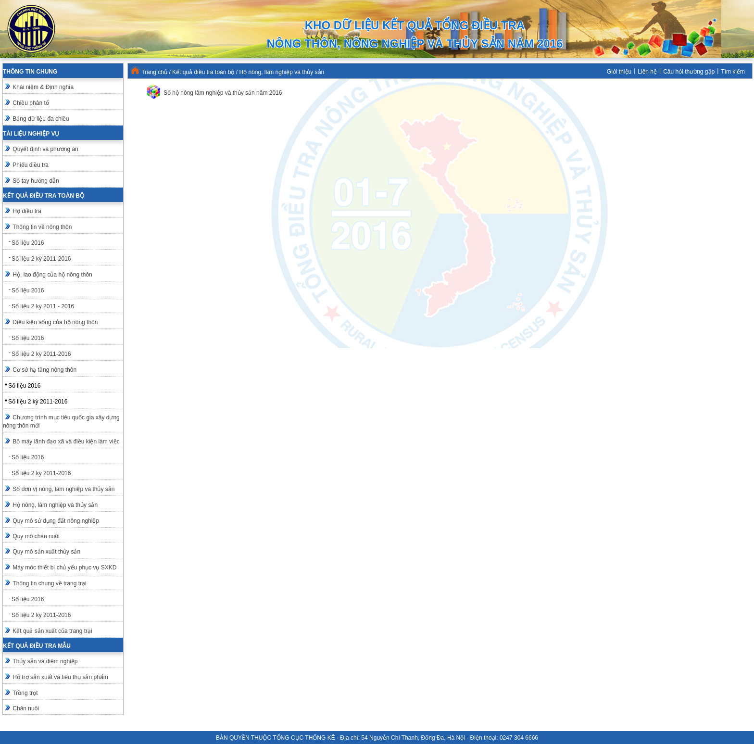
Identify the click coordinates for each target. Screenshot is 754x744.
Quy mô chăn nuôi (36, 536)
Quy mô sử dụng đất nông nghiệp (56, 520)
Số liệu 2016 (28, 243)
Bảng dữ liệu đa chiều (41, 118)
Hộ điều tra (27, 211)
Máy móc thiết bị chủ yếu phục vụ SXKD (64, 567)
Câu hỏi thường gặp (689, 71)
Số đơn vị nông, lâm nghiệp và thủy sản (63, 489)
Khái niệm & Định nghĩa (43, 87)
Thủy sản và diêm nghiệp (45, 661)
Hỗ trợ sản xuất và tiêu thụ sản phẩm (60, 677)
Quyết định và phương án (45, 149)
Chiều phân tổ (31, 103)
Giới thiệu (619, 71)
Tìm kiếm (733, 71)
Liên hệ (647, 71)
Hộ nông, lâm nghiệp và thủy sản (55, 505)
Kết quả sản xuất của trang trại (52, 631)
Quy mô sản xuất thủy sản (46, 551)
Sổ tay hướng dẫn (36, 180)
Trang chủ (154, 72)
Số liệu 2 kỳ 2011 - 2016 (43, 306)
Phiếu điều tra (31, 165)
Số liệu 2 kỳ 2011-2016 (41, 258)
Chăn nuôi (26, 708)
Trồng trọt (25, 693)
